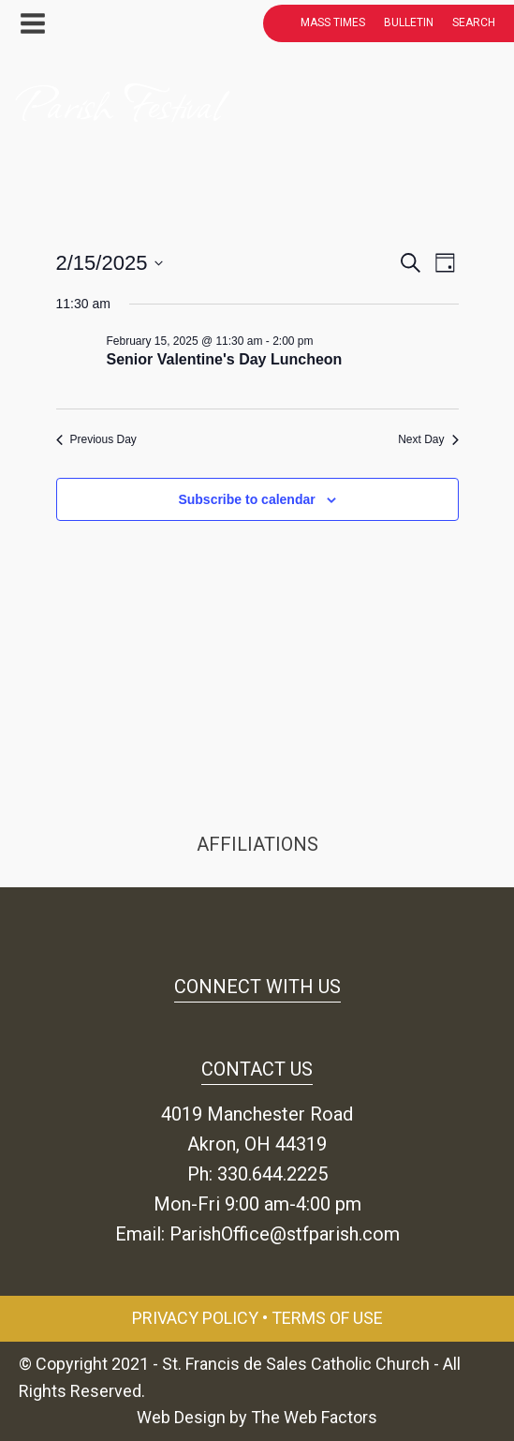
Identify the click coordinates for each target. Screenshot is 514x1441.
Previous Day (96, 439)
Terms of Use (327, 1318)
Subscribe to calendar (246, 499)
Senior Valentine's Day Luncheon (225, 359)
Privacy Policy (195, 1318)
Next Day (428, 439)
